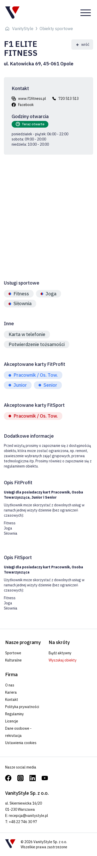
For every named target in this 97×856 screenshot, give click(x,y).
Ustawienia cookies (20, 742)
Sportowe (13, 653)
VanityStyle (22, 28)
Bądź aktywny (60, 653)
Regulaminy (14, 714)
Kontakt (11, 699)
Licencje (11, 721)
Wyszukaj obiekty (63, 660)
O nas (9, 685)
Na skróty (59, 642)
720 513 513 (68, 98)
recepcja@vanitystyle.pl (28, 815)
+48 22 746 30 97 (23, 821)
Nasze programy (23, 642)
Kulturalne (13, 660)
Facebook (26, 104)
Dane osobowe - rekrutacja (18, 732)
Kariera (11, 692)
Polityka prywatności (22, 706)
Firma (11, 674)
